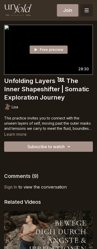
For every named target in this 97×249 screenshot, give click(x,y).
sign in (10, 187)
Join (67, 10)
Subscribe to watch (49, 147)
